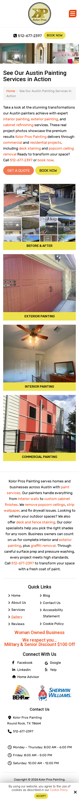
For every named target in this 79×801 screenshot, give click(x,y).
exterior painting (44, 119)
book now (45, 160)
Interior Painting (39, 386)
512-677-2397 (27, 35)
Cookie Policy (59, 790)
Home (10, 91)
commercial (12, 142)
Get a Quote (18, 170)
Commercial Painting (39, 457)
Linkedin (21, 670)
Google (53, 663)
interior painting (16, 119)
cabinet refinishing (18, 125)
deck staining (30, 148)
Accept (41, 796)
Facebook (22, 663)
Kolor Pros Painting (31, 137)
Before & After (39, 246)
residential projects (45, 142)
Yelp (51, 670)
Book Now (55, 35)
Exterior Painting (39, 316)
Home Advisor (25, 677)
